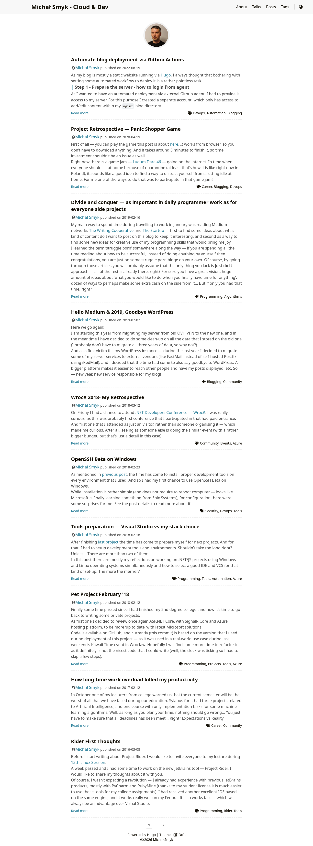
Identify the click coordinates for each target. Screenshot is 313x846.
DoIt (179, 834)
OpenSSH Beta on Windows (104, 459)
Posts (271, 7)
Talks (257, 7)
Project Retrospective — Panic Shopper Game (126, 129)
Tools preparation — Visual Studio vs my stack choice (135, 526)
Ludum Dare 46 (147, 161)
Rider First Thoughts (96, 741)
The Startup (153, 230)
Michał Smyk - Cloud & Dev (69, 7)
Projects (214, 664)
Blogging (234, 113)
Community (232, 381)
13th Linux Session (88, 762)
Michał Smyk (87, 67)
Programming (211, 296)
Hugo (166, 75)
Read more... (81, 113)
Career (207, 186)
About (242, 7)
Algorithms (233, 296)
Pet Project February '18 (100, 594)
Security (211, 511)
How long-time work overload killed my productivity (134, 679)
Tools (238, 511)
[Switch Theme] (300, 7)
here (174, 144)
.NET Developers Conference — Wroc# (170, 412)
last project (108, 542)
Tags (285, 7)
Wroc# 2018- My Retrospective (107, 397)
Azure (237, 443)
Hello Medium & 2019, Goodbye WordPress (122, 312)
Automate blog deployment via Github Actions (127, 59)
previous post (114, 474)
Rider (228, 810)
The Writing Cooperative (111, 230)
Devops (199, 113)
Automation (216, 113)
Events (225, 443)
